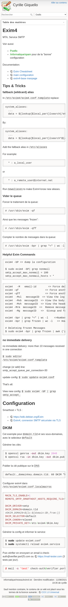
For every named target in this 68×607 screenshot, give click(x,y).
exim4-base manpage (25, 78)
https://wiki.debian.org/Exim (28, 417)
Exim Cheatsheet (22, 71)
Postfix (13, 51)
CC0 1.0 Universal (50, 592)
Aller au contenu (59, 2)
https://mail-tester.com (50, 556)
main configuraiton (23, 75)
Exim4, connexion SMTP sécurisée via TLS (37, 420)
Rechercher (31, 15)
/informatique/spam (20, 54)
